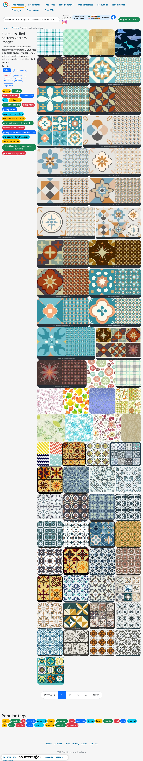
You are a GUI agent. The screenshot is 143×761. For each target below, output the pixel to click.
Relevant (7, 80)
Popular (18, 80)
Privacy (75, 743)
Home (6, 28)
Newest (7, 75)
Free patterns (33, 10)
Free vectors (18, 4)
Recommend (19, 75)
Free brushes (118, 4)
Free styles (17, 10)
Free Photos (34, 4)
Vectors (15, 28)
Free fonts (50, 4)
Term (67, 743)
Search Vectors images (16, 19)
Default (7, 70)
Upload (66, 17)
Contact (94, 743)
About (84, 743)
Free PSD (49, 10)
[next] (96, 695)
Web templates (85, 4)
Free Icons (102, 4)
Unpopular (8, 85)
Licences (58, 743)
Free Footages (66, 4)
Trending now (20, 70)
